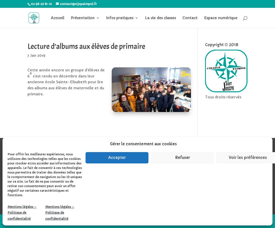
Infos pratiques (119, 18)
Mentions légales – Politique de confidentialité (22, 213)
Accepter (117, 157)
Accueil (57, 18)
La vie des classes (160, 18)
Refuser (182, 157)
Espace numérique (221, 18)
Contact (190, 18)
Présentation (83, 18)
